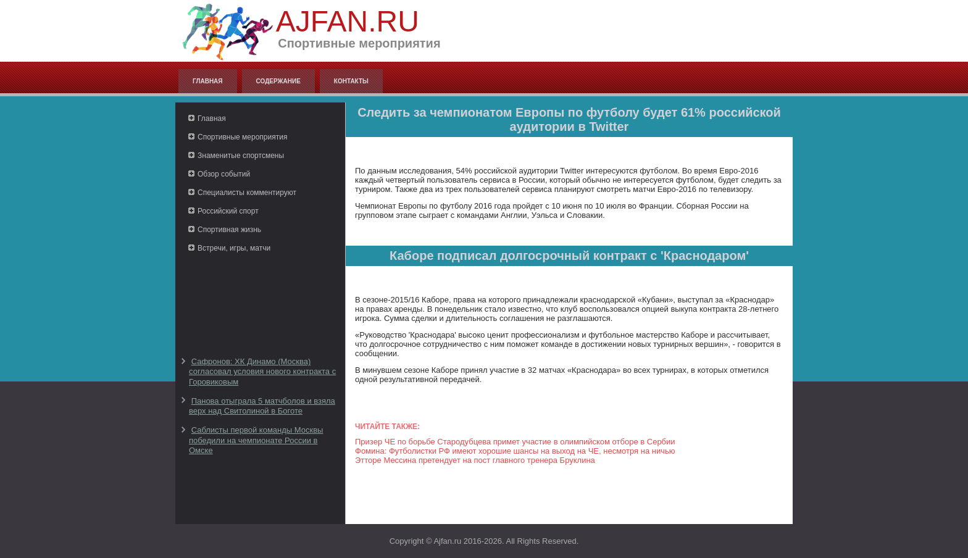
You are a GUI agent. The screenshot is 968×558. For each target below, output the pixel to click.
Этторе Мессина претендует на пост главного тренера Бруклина (475, 460)
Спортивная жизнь (229, 229)
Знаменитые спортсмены (241, 155)
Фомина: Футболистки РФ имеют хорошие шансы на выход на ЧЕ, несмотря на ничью (515, 451)
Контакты (351, 81)
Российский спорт (228, 211)
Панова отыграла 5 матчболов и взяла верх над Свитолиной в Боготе (262, 405)
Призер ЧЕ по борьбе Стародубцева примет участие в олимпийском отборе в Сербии (515, 441)
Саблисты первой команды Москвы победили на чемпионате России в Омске (256, 440)
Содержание (278, 81)
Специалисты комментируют (247, 192)
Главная (208, 81)
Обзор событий (224, 174)
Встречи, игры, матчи (234, 248)
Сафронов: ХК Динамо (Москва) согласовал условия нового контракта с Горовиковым (262, 371)
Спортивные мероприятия (242, 137)
